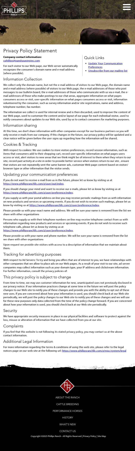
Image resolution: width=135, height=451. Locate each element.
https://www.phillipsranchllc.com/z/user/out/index (33, 183)
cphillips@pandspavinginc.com (21, 60)
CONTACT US (67, 431)
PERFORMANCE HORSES (67, 411)
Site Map (101, 436)
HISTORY (67, 417)
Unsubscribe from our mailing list (107, 70)
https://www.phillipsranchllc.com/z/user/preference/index (38, 192)
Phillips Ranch (54, 436)
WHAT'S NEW (67, 424)
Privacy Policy (89, 436)
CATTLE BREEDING (67, 404)
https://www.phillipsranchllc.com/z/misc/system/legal (94, 350)
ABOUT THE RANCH (67, 397)
